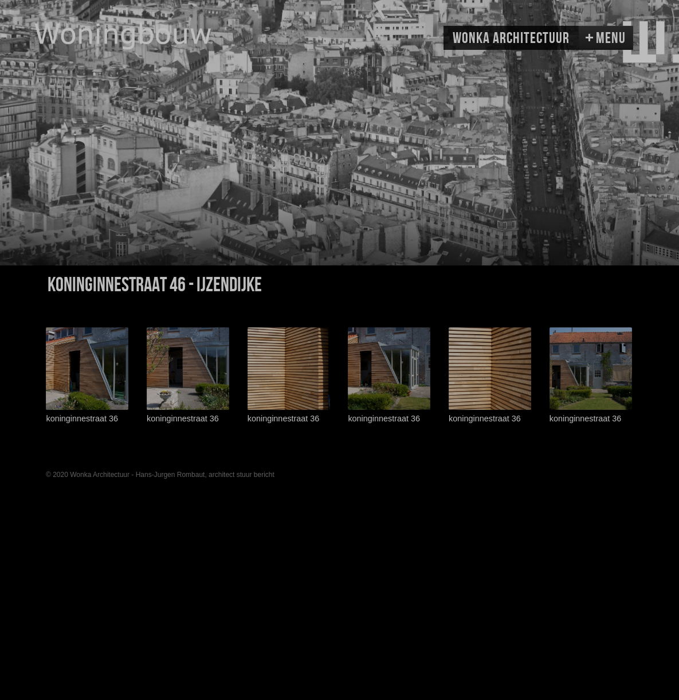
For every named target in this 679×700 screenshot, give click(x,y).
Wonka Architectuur (511, 38)
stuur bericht (255, 475)
